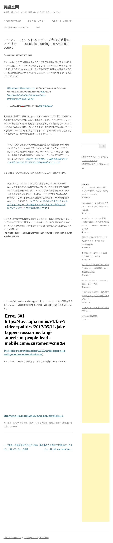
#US (42, 92)
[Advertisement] (96, 89)
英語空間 (11, 7)
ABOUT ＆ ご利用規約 (62, 21)
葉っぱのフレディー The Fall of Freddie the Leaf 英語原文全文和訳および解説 (95, 268)
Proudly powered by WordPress (36, 538)
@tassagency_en (27, 88)
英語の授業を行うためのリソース (17, 27)
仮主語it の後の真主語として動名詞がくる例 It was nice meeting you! (95, 240)
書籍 (38, 27)
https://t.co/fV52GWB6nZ (18, 95)
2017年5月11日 (45, 106)
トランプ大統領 (40, 423)
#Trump (41, 95)
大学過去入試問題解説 (12, 21)
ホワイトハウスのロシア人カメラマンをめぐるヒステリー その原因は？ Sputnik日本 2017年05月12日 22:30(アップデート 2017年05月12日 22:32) (37, 204)
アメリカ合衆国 (21, 423)
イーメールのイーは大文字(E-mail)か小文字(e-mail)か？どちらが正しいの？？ (95, 191)
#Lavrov (34, 95)
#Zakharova (12, 88)
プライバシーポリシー (36, 21)
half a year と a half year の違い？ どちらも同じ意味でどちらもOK (95, 206)
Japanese (12, 426)
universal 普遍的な (90, 316)
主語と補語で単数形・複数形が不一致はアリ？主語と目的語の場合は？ (95, 295)
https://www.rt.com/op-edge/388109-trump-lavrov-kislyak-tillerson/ (33, 416)
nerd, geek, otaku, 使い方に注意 (95, 307)
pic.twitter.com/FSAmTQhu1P (20, 99)
